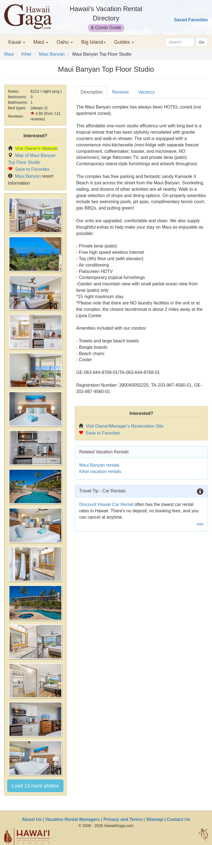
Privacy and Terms (123, 819)
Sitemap (154, 819)
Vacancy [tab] (146, 92)
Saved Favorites (191, 19)
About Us (31, 819)
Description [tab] (92, 92)
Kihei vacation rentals (100, 471)
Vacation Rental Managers (72, 819)
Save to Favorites (32, 169)
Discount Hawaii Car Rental (106, 504)
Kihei (26, 54)
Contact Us (178, 819)
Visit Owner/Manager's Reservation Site (124, 426)
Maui (9, 54)
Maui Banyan (52, 54)
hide (200, 524)
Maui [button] (40, 42)
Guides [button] (124, 42)
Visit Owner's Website (36, 148)
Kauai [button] (16, 42)
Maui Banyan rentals (99, 465)
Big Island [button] (93, 42)
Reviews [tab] (120, 92)
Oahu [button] (65, 42)
